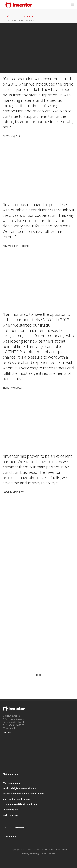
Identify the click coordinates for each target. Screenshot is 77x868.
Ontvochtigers (10, 809)
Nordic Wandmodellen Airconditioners (23, 793)
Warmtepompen (11, 782)
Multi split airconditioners (16, 798)
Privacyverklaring (30, 853)
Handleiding (9, 836)
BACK (39, 675)
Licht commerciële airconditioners (21, 804)
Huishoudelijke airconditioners (19, 788)
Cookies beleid (48, 853)
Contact (7, 732)
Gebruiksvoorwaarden (56, 849)
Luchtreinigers (10, 814)
